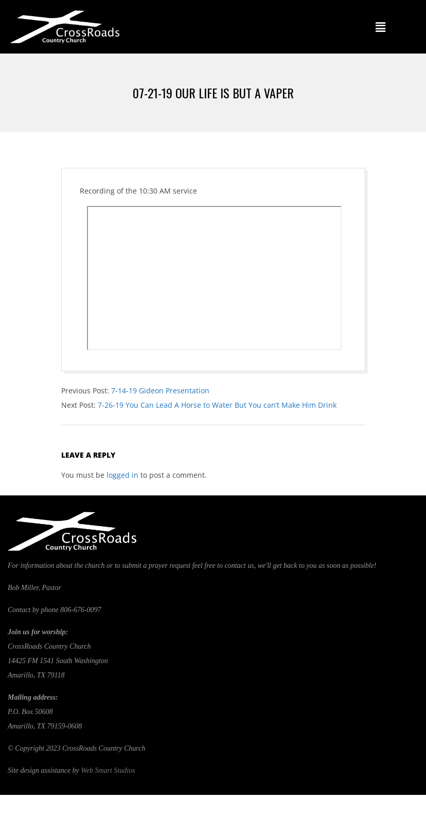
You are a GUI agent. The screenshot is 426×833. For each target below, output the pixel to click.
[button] (380, 27)
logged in (122, 475)
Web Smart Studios (108, 770)
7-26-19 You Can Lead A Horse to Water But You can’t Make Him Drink (217, 405)
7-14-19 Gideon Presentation (160, 390)
